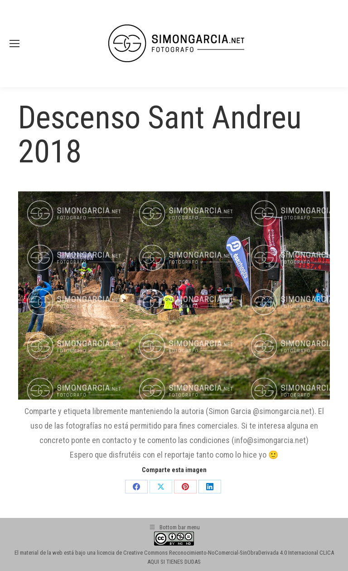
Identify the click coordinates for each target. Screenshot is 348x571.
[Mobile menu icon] (14, 43)
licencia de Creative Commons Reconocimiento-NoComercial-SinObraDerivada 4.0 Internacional (207, 552)
